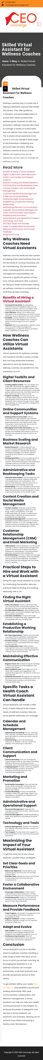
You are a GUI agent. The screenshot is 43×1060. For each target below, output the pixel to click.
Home (5, 61)
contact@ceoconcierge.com (17, 5)
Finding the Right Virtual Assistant (18, 199)
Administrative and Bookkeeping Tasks (20, 185)
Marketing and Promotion (14, 215)
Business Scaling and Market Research (20, 182)
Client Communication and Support (19, 212)
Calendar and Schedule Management (20, 210)
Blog (14, 61)
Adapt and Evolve (11, 234)
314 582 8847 (10, 2)
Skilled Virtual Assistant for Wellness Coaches (17, 93)
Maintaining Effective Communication (20, 207)
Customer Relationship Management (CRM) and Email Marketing (20, 195)
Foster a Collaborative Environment (19, 226)
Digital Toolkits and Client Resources (19, 174)
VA (21, 522)
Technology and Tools (13, 221)
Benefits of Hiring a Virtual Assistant (19, 171)
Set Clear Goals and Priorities (16, 223)
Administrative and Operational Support (21, 218)
